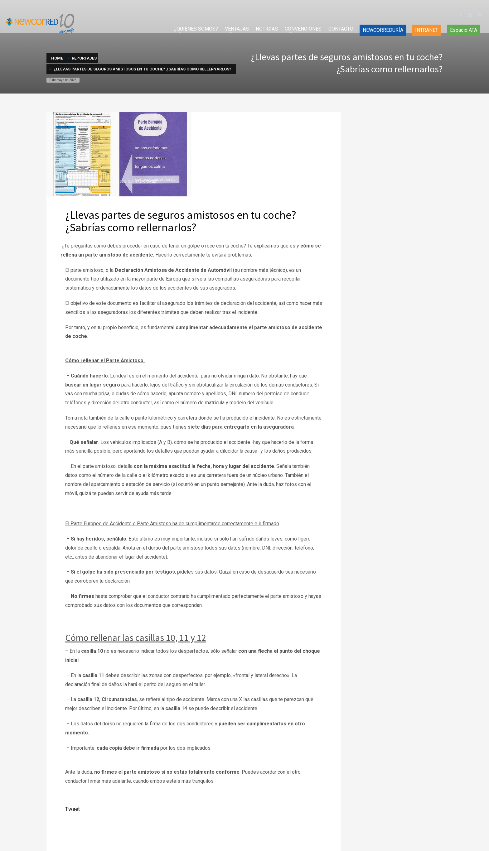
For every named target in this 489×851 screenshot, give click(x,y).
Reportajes (147, 181)
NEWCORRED (78, 176)
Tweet (72, 809)
